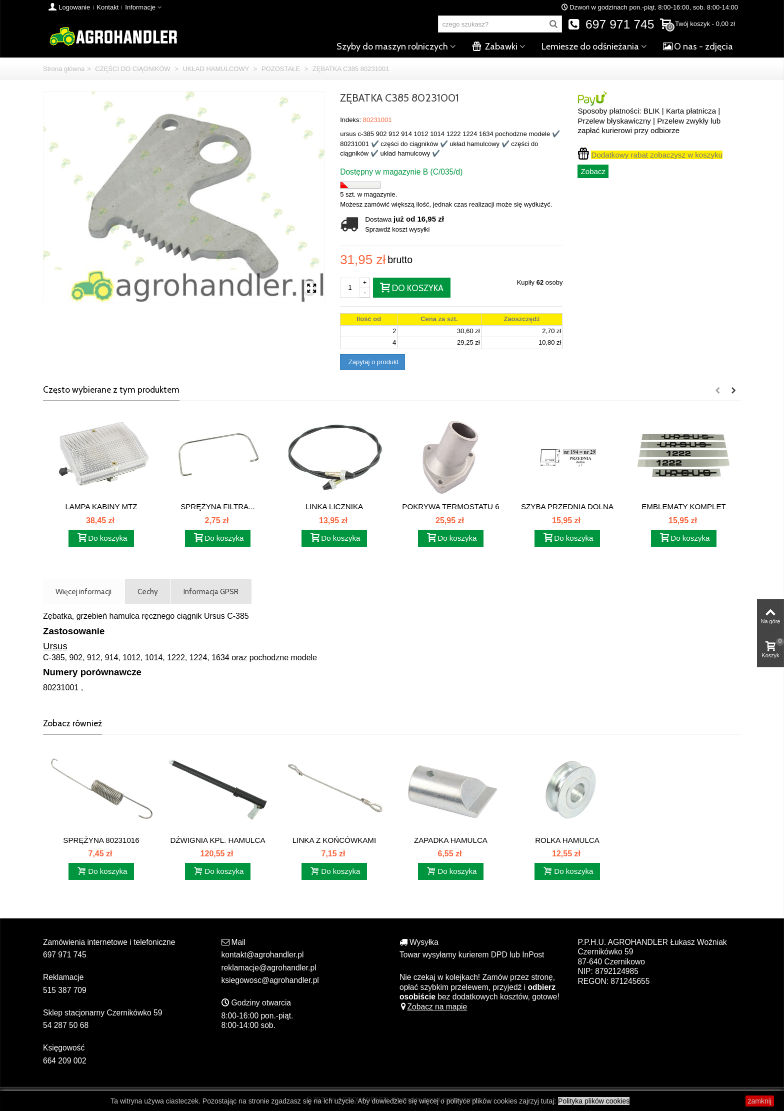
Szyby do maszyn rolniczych (392, 46)
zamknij (760, 1101)
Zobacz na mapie (433, 1006)
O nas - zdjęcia (698, 47)
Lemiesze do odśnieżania (590, 46)
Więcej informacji (84, 591)
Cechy (148, 591)
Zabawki (495, 47)
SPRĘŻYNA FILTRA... (217, 506)
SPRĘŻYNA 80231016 (101, 840)
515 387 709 (64, 990)
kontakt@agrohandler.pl (263, 954)
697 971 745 (611, 24)
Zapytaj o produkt (372, 362)
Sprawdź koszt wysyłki (397, 229)
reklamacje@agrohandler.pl (269, 967)
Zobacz (593, 171)
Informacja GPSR (211, 591)
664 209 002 (64, 1060)
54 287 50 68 (65, 1025)
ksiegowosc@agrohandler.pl (270, 980)
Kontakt (107, 7)
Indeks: (350, 120)
